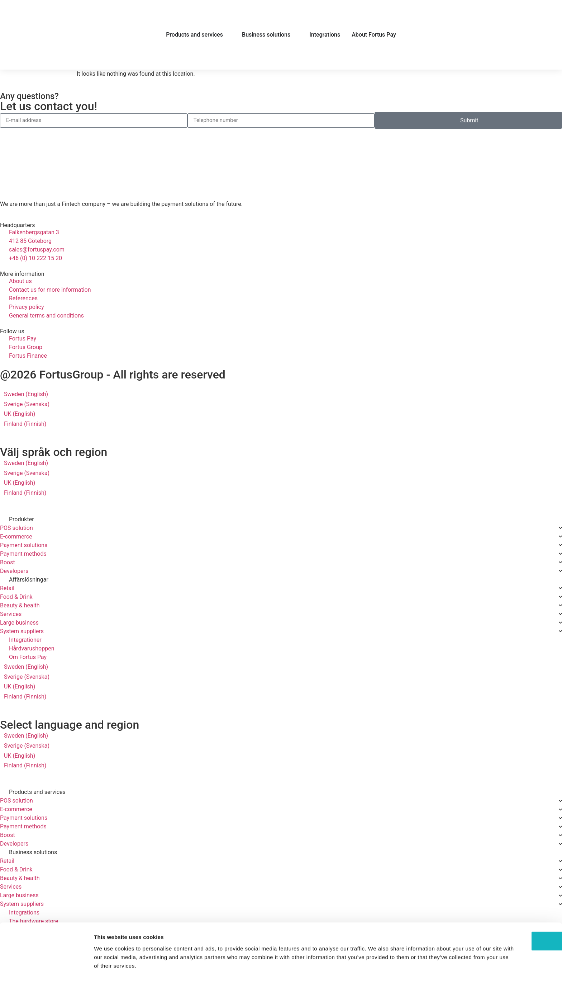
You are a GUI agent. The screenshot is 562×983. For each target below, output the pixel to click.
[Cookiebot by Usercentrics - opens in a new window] (46, 969)
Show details (376, 969)
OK (502, 921)
